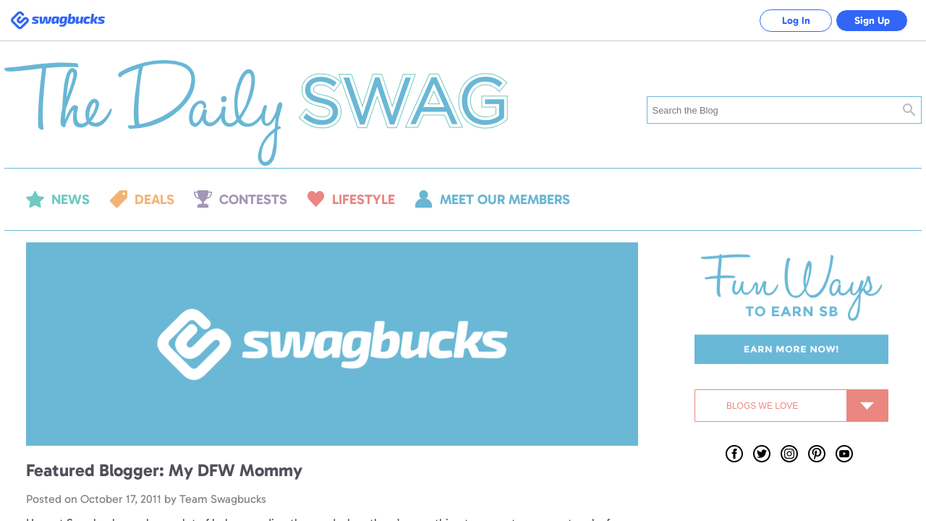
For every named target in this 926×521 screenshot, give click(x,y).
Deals (154, 199)
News (70, 199)
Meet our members (505, 199)
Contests (253, 199)
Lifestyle (363, 199)
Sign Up (872, 20)
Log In (796, 20)
